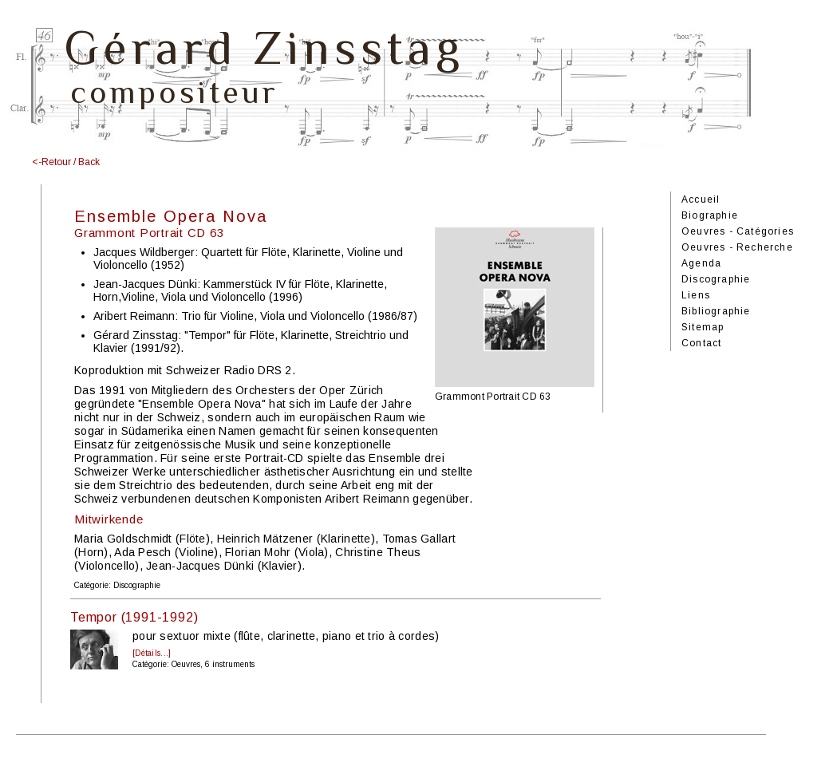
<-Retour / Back (66, 162)
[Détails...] (151, 653)
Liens (695, 295)
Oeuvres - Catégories (737, 231)
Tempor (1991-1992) (134, 617)
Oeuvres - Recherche (737, 247)
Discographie (715, 279)
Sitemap (702, 327)
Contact (701, 343)
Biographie (709, 215)
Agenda (701, 263)
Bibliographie (716, 311)
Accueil (700, 199)
